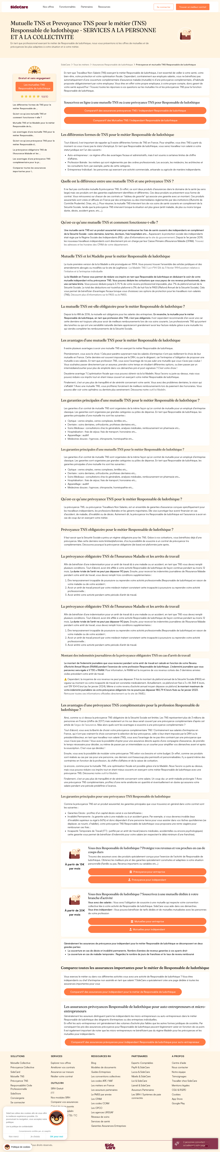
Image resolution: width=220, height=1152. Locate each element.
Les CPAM (96, 1098)
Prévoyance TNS (19, 1080)
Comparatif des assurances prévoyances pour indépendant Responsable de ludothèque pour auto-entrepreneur (135, 1042)
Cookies (176, 1094)
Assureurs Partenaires (143, 1089)
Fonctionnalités (67, 6)
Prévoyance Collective (22, 1067)
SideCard (15, 1071)
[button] (17, 1147)
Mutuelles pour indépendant (147, 929)
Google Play (178, 1103)
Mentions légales (181, 1085)
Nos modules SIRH (60, 1097)
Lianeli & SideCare (141, 1085)
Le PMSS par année (101, 1094)
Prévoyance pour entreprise (147, 871)
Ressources (104, 6)
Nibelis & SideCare (141, 1076)
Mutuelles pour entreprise (147, 921)
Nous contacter (180, 1067)
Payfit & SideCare (141, 1067)
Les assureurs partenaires (104, 1089)
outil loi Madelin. (157, 389)
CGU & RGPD (179, 1089)
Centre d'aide (179, 1062)
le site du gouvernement (162, 237)
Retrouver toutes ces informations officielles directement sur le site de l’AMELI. (105, 693)
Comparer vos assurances (64, 1101)
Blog (93, 1062)
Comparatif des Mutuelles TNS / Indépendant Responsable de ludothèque (135, 120)
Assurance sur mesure (62, 1071)
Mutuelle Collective (20, 1062)
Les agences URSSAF (102, 1112)
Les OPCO (96, 1107)
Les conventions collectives (105, 1076)
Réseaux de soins (100, 1116)
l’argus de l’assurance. (85, 724)
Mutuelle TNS (17, 1076)
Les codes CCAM (100, 1103)
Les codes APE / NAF (102, 1080)
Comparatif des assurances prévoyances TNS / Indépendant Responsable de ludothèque (135, 110)
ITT (52, 1092)
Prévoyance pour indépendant (147, 879)
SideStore (16, 1093)
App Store (177, 1098)
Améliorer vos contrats (63, 1067)
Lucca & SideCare (141, 1071)
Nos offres (48, 6)
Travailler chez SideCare (184, 1080)
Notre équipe (179, 1071)
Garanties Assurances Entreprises (108, 1125)
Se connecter (163, 7)
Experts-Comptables (142, 1062)
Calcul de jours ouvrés (62, 1106)
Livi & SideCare (139, 1080)
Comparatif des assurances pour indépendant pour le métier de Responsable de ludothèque (123, 991)
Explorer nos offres (61, 1062)
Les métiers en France (102, 1085)
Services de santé (100, 1121)
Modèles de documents (103, 1067)
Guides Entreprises (101, 1071)
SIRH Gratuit (57, 1088)
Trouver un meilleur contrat (192, 7)
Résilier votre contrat (62, 1076)
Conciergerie (17, 1097)
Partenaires (87, 6)
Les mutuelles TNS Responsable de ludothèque (34, 86)
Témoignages (179, 1076)
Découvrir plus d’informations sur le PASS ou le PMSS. (99, 294)
